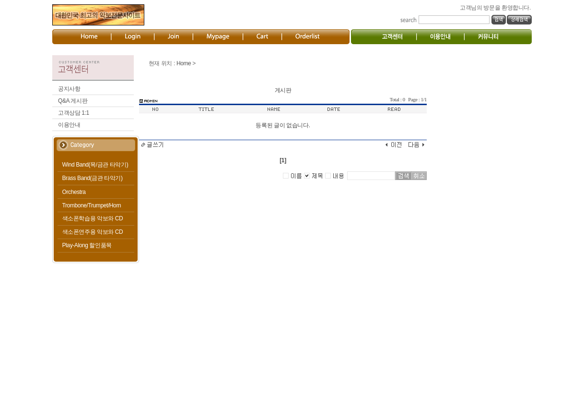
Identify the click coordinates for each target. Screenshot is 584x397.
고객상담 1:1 (73, 112)
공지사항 (69, 88)
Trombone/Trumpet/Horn (91, 205)
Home (183, 63)
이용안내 (69, 124)
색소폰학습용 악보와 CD (92, 218)
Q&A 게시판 (72, 100)
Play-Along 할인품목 (87, 245)
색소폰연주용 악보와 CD (92, 232)
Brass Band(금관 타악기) (92, 178)
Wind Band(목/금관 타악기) (95, 164)
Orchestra (74, 192)
